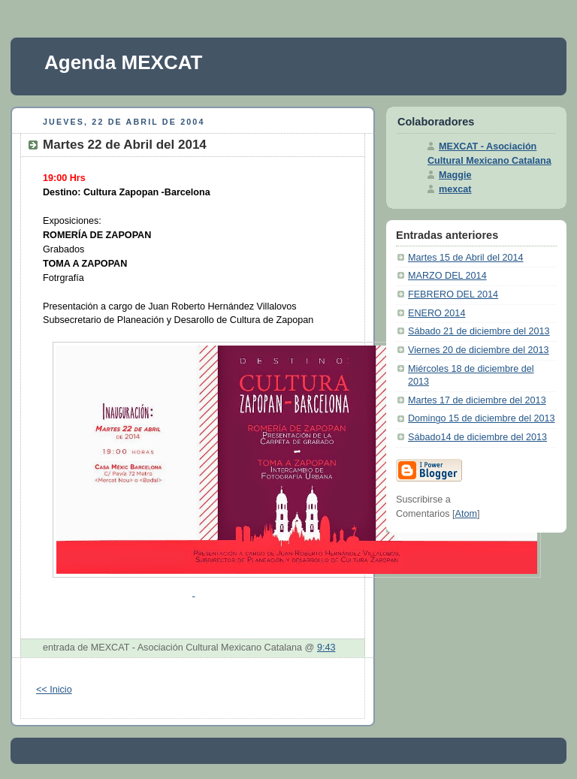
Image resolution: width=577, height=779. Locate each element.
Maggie (455, 175)
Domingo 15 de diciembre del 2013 (481, 418)
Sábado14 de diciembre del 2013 (477, 437)
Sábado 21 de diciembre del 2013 (479, 331)
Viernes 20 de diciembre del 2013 (478, 350)
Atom (466, 514)
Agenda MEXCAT (123, 62)
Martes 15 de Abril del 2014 (466, 257)
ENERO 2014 (436, 313)
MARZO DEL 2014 (447, 275)
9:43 (326, 647)
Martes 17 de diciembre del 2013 (477, 400)
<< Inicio (54, 689)
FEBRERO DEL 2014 (453, 294)
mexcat (455, 189)
